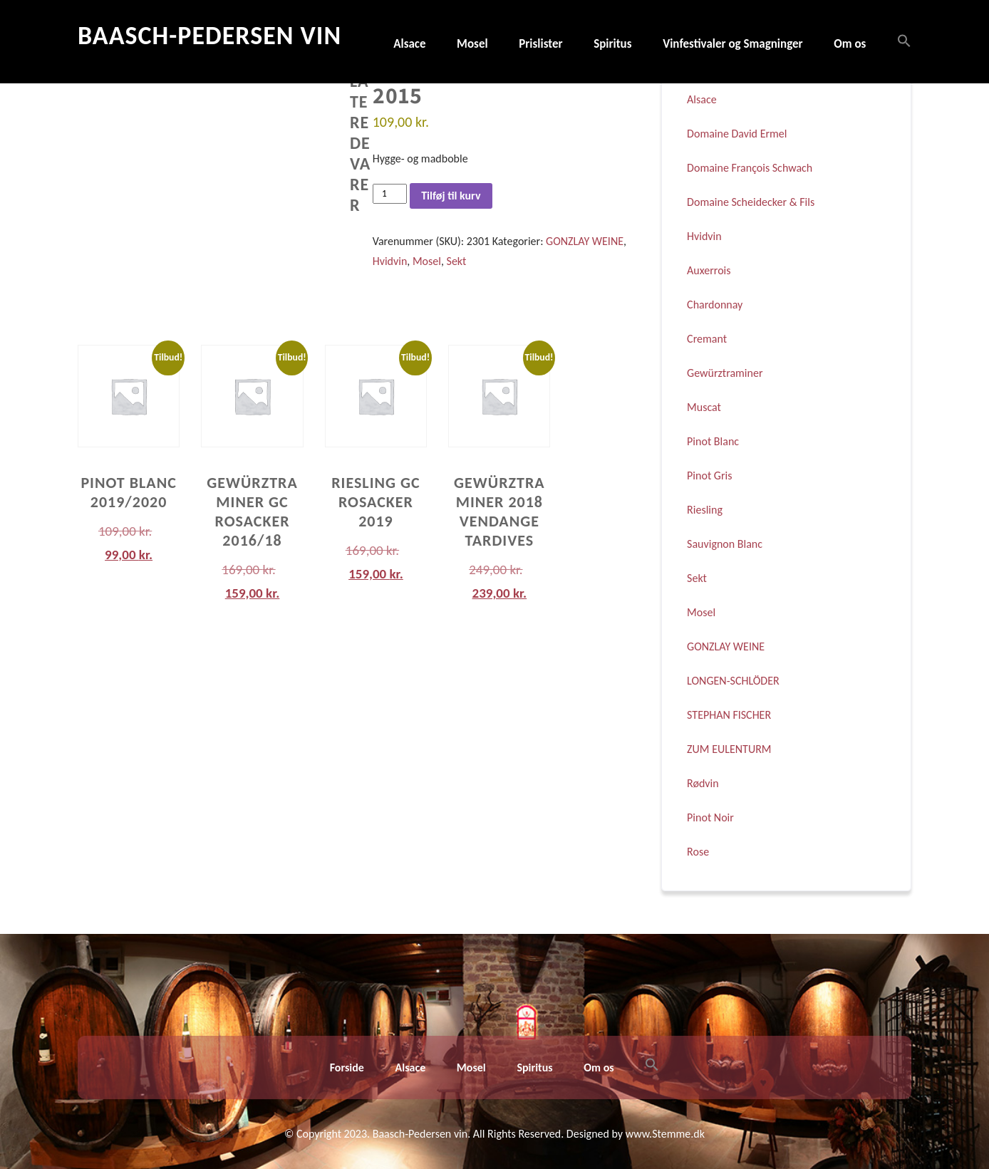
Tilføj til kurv (450, 195)
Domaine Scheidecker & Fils (750, 202)
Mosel (472, 43)
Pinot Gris (709, 475)
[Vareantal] (390, 193)
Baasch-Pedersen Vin (209, 35)
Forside (347, 1067)
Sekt (457, 261)
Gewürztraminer (724, 373)
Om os (850, 43)
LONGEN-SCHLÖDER (733, 680)
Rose (698, 851)
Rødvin (703, 783)
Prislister (540, 43)
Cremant (707, 338)
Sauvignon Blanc (724, 544)
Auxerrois (708, 270)
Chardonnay (714, 304)
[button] (897, 41)
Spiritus (612, 43)
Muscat (704, 407)
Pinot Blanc (713, 441)
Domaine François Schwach (749, 168)
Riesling (705, 509)
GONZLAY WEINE (584, 241)
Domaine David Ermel (737, 133)
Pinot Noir (710, 817)
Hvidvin (390, 261)
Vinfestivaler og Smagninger (733, 43)
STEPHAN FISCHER (729, 715)
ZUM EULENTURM (729, 749)
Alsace (409, 43)
